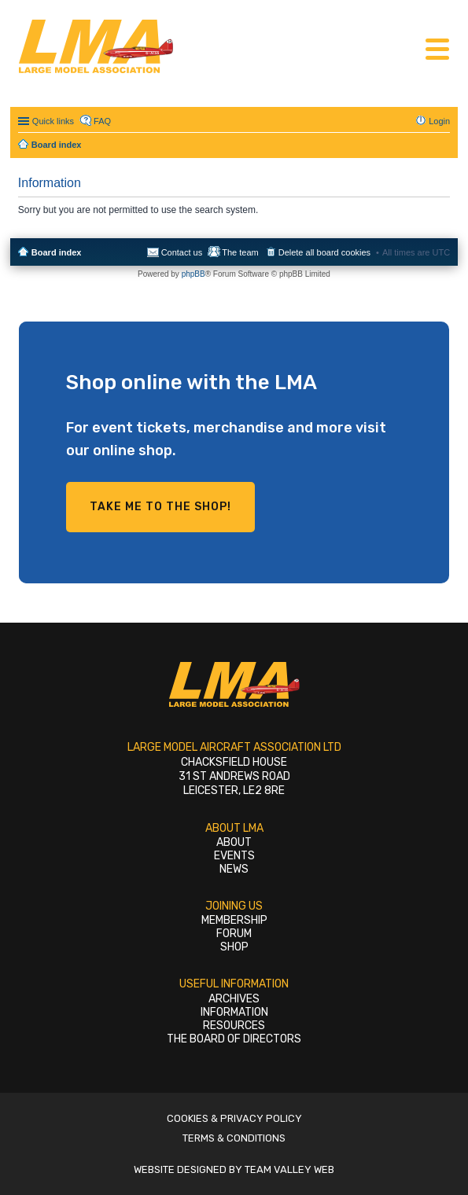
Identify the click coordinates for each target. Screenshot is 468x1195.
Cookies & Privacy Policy (234, 1118)
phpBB (193, 274)
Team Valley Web (289, 1169)
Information (234, 1012)
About (234, 842)
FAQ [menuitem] (102, 121)
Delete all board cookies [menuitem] (324, 252)
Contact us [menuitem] (182, 252)
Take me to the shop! (160, 506)
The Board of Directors (234, 1039)
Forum (234, 933)
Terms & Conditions (234, 1138)
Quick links (53, 121)
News (234, 869)
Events (234, 855)
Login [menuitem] (439, 121)
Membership (234, 920)
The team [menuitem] (240, 252)
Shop (234, 947)
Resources (234, 1025)
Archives (234, 999)
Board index (56, 252)
